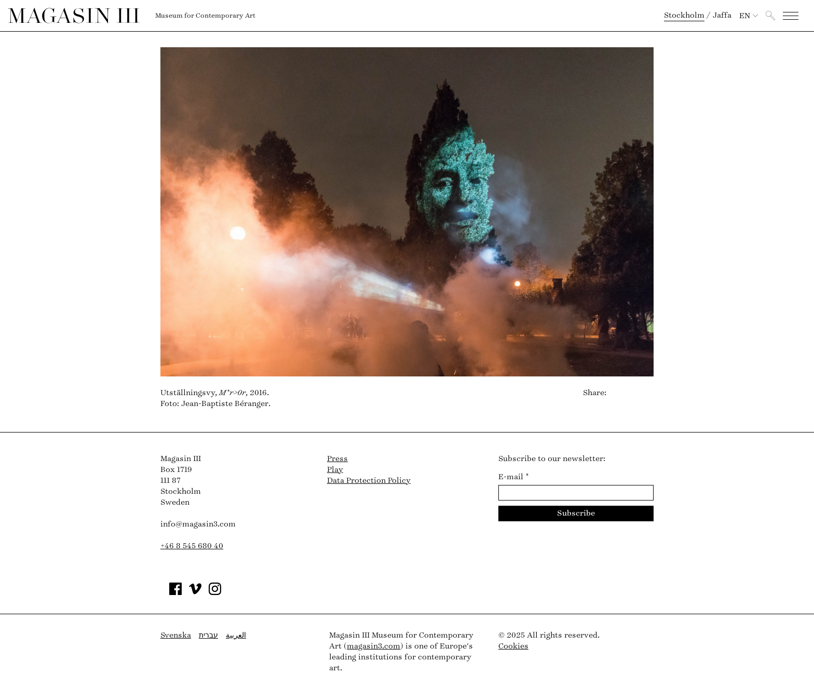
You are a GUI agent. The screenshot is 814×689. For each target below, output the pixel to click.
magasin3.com (373, 646)
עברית (208, 635)
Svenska (175, 635)
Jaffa (722, 15)
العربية (236, 635)
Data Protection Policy (369, 480)
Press (337, 458)
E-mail (513, 476)
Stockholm (684, 15)
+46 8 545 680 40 (191, 546)
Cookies (513, 646)
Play (335, 469)
